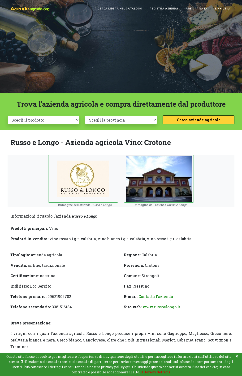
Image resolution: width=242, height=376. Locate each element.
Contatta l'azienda (155, 296)
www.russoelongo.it (162, 306)
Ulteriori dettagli (155, 372)
